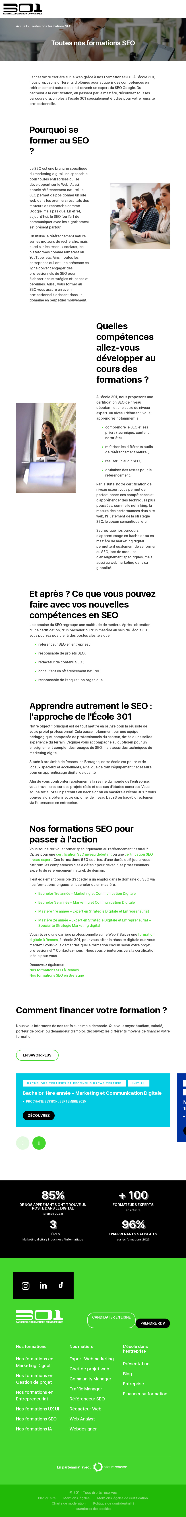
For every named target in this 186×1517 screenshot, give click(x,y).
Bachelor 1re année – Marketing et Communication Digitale (87, 893)
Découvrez (39, 1115)
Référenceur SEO (87, 1399)
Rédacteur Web (85, 1409)
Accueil (21, 26)
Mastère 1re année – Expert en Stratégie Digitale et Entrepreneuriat (93, 911)
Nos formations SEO (36, 1419)
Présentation (136, 1363)
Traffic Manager (86, 1389)
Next (39, 1143)
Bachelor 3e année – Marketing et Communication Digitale (86, 902)
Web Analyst (82, 1419)
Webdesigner (83, 1429)
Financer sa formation (145, 1393)
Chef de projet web (89, 1369)
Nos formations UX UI (37, 1409)
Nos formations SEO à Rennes (54, 970)
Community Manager (90, 1379)
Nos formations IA (34, 1429)
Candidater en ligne (111, 1317)
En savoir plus (37, 1055)
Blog (127, 1373)
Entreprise (133, 1383)
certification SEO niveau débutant (84, 854)
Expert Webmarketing (92, 1358)
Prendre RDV (153, 1323)
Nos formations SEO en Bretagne (56, 975)
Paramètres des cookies (93, 1509)
